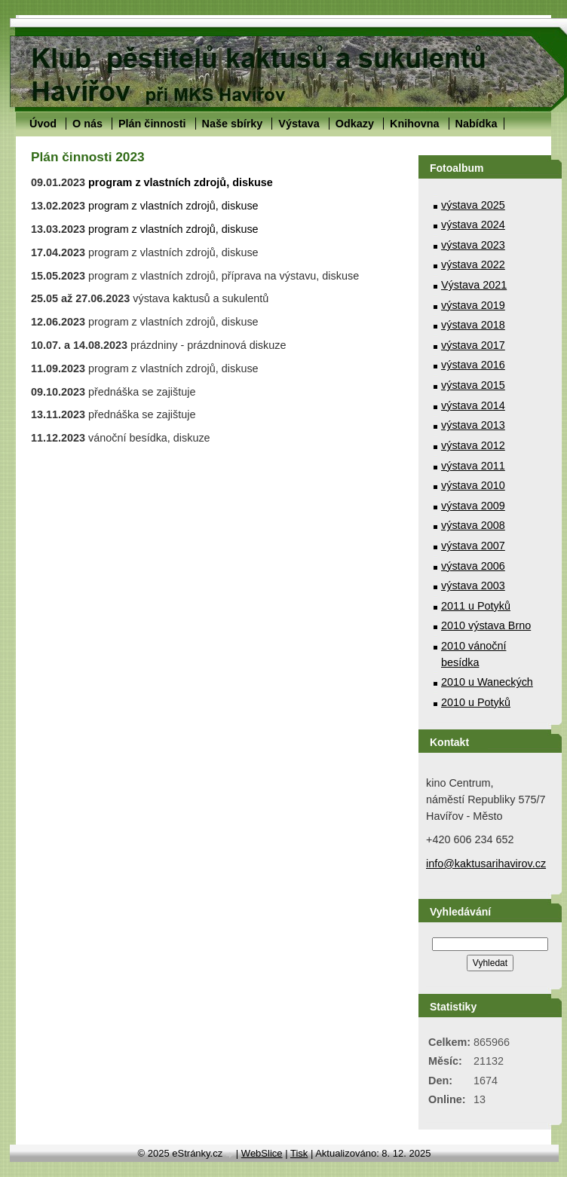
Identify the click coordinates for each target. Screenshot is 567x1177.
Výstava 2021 (474, 285)
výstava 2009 (473, 506)
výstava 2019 (473, 305)
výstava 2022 (473, 264)
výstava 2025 (473, 205)
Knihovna (415, 124)
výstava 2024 (473, 225)
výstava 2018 (473, 325)
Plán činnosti (152, 124)
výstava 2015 (473, 385)
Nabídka (476, 124)
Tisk (299, 1153)
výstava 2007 (473, 546)
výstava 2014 (473, 405)
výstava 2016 (473, 365)
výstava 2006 (473, 566)
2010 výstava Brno (486, 625)
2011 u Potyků (475, 606)
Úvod (43, 124)
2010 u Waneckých (487, 682)
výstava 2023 (473, 245)
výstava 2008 (473, 525)
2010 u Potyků (475, 702)
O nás (87, 124)
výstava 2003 (473, 585)
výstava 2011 (473, 466)
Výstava (298, 124)
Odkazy (355, 124)
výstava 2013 (473, 425)
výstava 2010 (473, 485)
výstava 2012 (473, 445)
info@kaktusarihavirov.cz (486, 864)
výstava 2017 (473, 345)
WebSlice (262, 1153)
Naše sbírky (232, 124)
